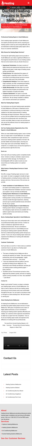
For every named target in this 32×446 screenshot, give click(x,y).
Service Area (10, 25)
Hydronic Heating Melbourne (10, 424)
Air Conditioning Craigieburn (13, 394)
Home (4, 25)
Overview (8, 325)
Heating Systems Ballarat (12, 387)
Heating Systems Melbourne (13, 384)
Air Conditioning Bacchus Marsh (14, 391)
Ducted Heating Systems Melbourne (12, 434)
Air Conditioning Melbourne (9, 430)
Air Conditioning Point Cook (13, 397)
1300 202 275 (17, 7)
